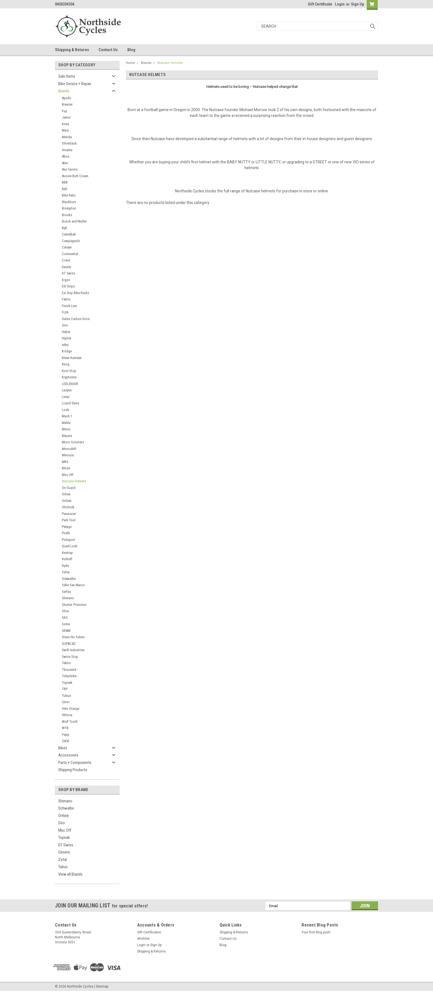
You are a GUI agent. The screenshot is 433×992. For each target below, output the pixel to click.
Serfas (66, 592)
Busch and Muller (74, 221)
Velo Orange (70, 708)
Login (340, 4)
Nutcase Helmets (74, 481)
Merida (67, 137)
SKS (65, 618)
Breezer (67, 104)
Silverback (69, 143)
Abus (65, 156)
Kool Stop (69, 371)
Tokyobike (69, 676)
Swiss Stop (70, 657)
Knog (65, 364)
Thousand (69, 670)
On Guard (68, 488)
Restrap (67, 553)
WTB (65, 728)
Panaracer (69, 514)
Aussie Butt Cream (75, 176)
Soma (66, 624)
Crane (66, 260)
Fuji (64, 111)
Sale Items (66, 76)
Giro (65, 325)
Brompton (69, 208)
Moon (66, 468)
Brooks (67, 215)
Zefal (65, 741)
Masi (65, 130)
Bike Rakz (69, 195)
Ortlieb (67, 501)
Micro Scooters (73, 442)
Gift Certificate (320, 4)
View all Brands (70, 874)
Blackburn (69, 202)
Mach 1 (67, 416)
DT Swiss (68, 273)
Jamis (66, 117)
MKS (65, 462)
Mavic (66, 429)
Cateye (67, 247)
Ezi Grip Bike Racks (75, 293)
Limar (66, 397)
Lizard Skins (70, 403)
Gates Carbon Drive (75, 319)
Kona (65, 124)
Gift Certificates (149, 932)
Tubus (66, 695)
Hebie (66, 332)
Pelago (67, 527)
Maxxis (67, 436)
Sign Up (357, 4)
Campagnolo (71, 241)
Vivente (67, 150)
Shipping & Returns (72, 49)
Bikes (62, 747)
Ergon (66, 280)
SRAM (66, 631)
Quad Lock (69, 546)
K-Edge (67, 351)
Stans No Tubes (73, 637)
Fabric (66, 299)
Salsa (66, 572)
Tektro (66, 663)
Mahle (66, 423)
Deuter (66, 267)
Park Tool (68, 520)
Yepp (65, 734)
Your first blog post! (316, 932)
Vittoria (67, 715)
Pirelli (66, 533)
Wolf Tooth (70, 721)
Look (65, 410)
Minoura (68, 455)
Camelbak (69, 234)
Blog (131, 49)
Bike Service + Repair (74, 83)
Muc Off (67, 475)
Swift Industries (73, 650)
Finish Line (69, 306)
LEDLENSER (70, 384)
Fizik (65, 312)
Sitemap (102, 986)
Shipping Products (72, 769)
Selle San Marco (73, 585)
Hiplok (66, 338)
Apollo (66, 98)
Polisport (68, 540)
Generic (64, 852)
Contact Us (108, 49)
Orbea (66, 494)
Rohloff (67, 559)
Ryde (65, 566)
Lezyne (67, 390)
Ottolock (68, 507)
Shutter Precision (74, 605)
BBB (65, 182)
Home (130, 63)
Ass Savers (70, 169)
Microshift (69, 449)
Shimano (68, 598)
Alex (65, 163)
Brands (63, 90)
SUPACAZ (69, 644)
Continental (70, 254)
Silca (65, 611)
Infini (65, 345)
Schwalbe (69, 579)
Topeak (67, 682)
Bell (64, 189)
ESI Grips (68, 286)
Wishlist (143, 939)
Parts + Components (74, 762)
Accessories (68, 755)
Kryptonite (69, 377)
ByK (64, 228)
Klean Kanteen (72, 358)
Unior (66, 702)
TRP (65, 689)
